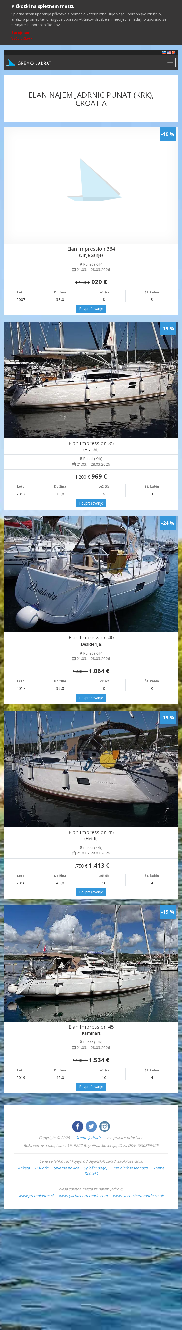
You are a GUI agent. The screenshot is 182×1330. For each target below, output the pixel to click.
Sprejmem (20, 32)
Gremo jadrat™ (88, 1137)
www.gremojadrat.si (35, 1195)
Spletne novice (66, 1167)
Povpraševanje (91, 308)
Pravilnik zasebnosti (130, 1167)
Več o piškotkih (23, 38)
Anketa (24, 1167)
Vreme (158, 1167)
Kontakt (91, 1173)
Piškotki (41, 1167)
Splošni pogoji (96, 1167)
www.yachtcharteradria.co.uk (138, 1195)
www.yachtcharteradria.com (83, 1195)
